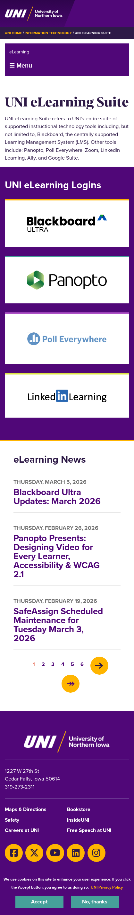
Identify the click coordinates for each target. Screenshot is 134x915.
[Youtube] (55, 853)
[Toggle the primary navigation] (124, 13)
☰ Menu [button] (20, 65)
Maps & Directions (25, 809)
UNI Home (13, 33)
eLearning (19, 52)
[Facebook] (14, 853)
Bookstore (78, 809)
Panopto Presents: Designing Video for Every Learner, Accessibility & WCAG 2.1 (56, 556)
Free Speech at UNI (89, 830)
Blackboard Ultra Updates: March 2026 (57, 496)
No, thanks (94, 902)
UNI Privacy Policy (107, 887)
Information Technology (48, 33)
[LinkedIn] (76, 853)
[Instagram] (96, 853)
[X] (34, 853)
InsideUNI (78, 820)
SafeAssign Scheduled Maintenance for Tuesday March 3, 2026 (58, 625)
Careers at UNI (22, 830)
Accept (39, 902)
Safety (12, 820)
